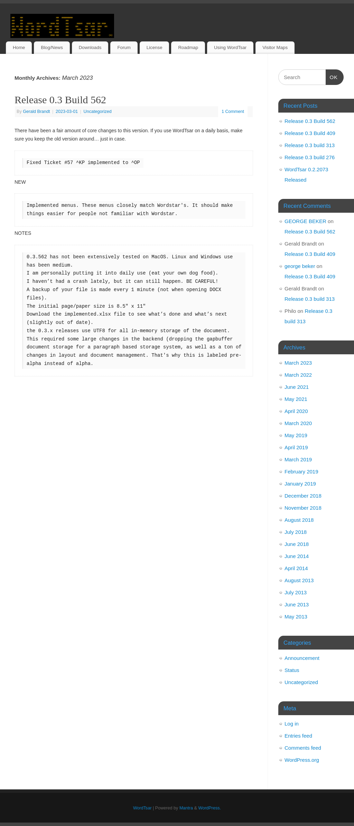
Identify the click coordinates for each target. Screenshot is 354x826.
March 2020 (298, 423)
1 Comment (233, 111)
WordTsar (142, 808)
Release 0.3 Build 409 (310, 133)
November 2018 (303, 508)
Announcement (302, 658)
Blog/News (52, 47)
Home (19, 47)
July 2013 (296, 592)
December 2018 (303, 496)
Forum (123, 47)
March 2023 (298, 363)
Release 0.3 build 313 (310, 145)
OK (332, 76)
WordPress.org (302, 760)
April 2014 (296, 568)
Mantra (186, 808)
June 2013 (297, 604)
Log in (292, 724)
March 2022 (298, 375)
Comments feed (303, 748)
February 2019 (301, 471)
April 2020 (296, 411)
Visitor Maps (275, 47)
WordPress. (209, 808)
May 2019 (296, 435)
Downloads (90, 47)
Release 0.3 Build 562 (60, 99)
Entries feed (298, 736)
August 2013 (299, 580)
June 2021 (297, 387)
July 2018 (296, 532)
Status (292, 670)
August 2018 (299, 520)
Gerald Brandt (36, 111)
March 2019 (298, 459)
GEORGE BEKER (305, 221)
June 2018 (297, 544)
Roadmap (188, 47)
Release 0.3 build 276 (310, 157)
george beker (300, 266)
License (154, 47)
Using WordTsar (230, 47)
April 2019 (296, 447)
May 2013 (296, 617)
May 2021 (296, 399)
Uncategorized (98, 111)
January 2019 (300, 484)
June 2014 (297, 556)
